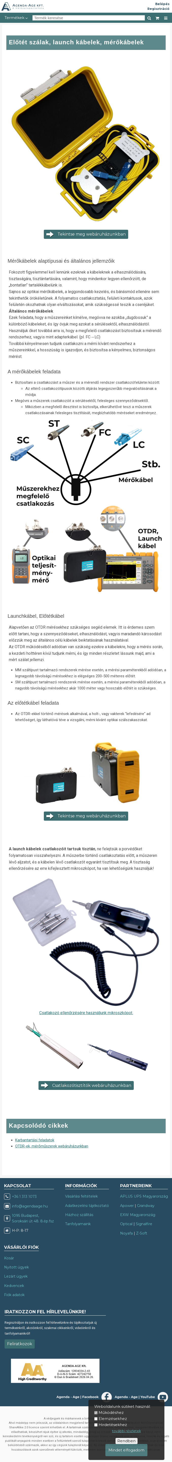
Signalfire (144, 1224)
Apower (127, 1205)
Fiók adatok (14, 1295)
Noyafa (126, 1233)
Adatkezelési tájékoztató (87, 1205)
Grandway (146, 1205)
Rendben (126, 1440)
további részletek (126, 1431)
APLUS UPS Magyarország (144, 1196)
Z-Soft (141, 1233)
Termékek (16, 17)
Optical (126, 1224)
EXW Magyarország (137, 1215)
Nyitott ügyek (16, 1267)
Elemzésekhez (113, 1418)
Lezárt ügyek (16, 1276)
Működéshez (111, 1412)
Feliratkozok (19, 1343)
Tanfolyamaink (78, 1224)
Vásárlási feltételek (81, 1196)
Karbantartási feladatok (34, 1140)
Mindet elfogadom (126, 1450)
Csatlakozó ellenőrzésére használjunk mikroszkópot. (86, 1012)
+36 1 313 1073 (24, 1196)
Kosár (9, 1258)
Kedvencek (14, 1285)
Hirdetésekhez (113, 1424)
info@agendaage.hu (30, 1206)
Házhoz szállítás (79, 1215)
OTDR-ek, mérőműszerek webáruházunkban (51, 1146)
